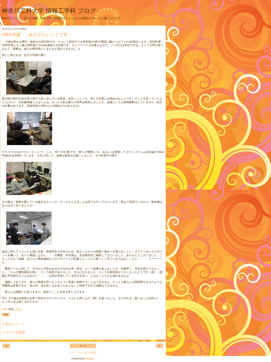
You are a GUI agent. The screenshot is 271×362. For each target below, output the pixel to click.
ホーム (83, 346)
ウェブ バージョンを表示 (83, 352)
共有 (6, 314)
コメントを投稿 (13, 332)
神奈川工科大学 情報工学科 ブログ (49, 10)
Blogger (89, 358)
